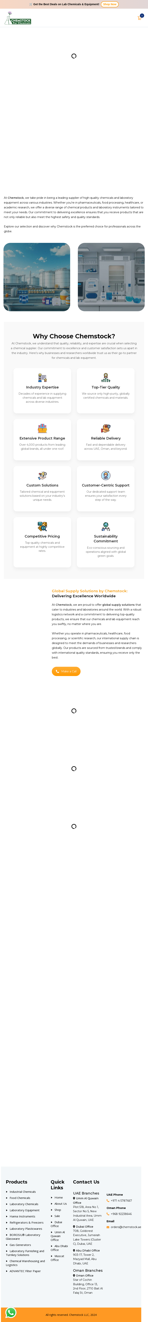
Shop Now (109, 4)
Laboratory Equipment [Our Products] (25, 1210)
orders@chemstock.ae (126, 1227)
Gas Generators (20, 1245)
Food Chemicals (20, 1198)
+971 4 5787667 (121, 1200)
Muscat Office (57, 1258)
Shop (58, 1210)
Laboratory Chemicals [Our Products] (24, 1204)
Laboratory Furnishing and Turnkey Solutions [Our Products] (25, 1253)
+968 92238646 (121, 1214)
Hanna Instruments (22, 1216)
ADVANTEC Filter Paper (25, 1271)
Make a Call (66, 671)
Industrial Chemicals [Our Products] (23, 1192)
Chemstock (64, 226)
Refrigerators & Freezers (27, 1222)
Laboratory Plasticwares (26, 1229)
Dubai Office (56, 1224)
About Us (61, 1203)
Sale (57, 1216)
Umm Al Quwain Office (58, 1236)
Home (59, 1197)
